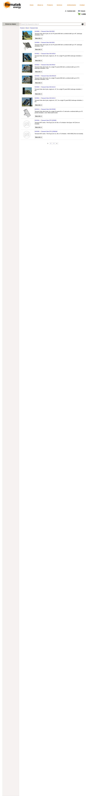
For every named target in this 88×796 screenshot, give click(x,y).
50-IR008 (44, 31)
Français (83, 11)
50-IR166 (46, 131)
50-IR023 (45, 64)
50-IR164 (45, 120)
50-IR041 (45, 98)
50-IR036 (45, 76)
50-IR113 (45, 109)
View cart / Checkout (80, 16)
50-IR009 (44, 42)
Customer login (71, 11)
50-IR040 (45, 87)
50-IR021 (45, 53)
